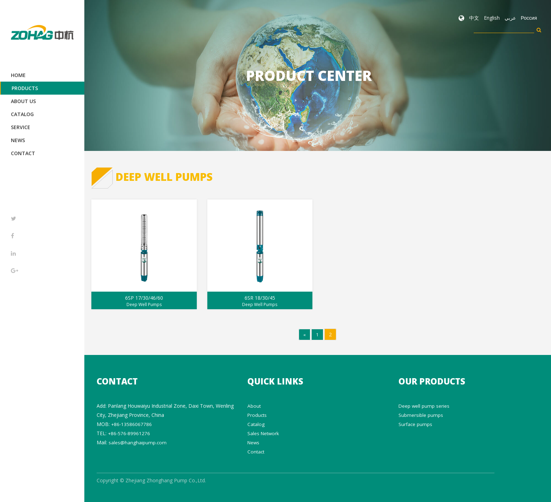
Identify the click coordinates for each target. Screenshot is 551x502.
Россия (529, 17)
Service (20, 127)
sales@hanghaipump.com (138, 442)
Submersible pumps (420, 414)
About (254, 405)
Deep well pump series (424, 405)
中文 (474, 17)
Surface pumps (415, 423)
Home (18, 75)
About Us (23, 101)
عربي (510, 17)
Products (25, 88)
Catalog (22, 114)
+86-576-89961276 (129, 433)
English (492, 17)
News (18, 140)
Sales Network (263, 433)
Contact (23, 153)
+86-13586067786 (132, 423)
